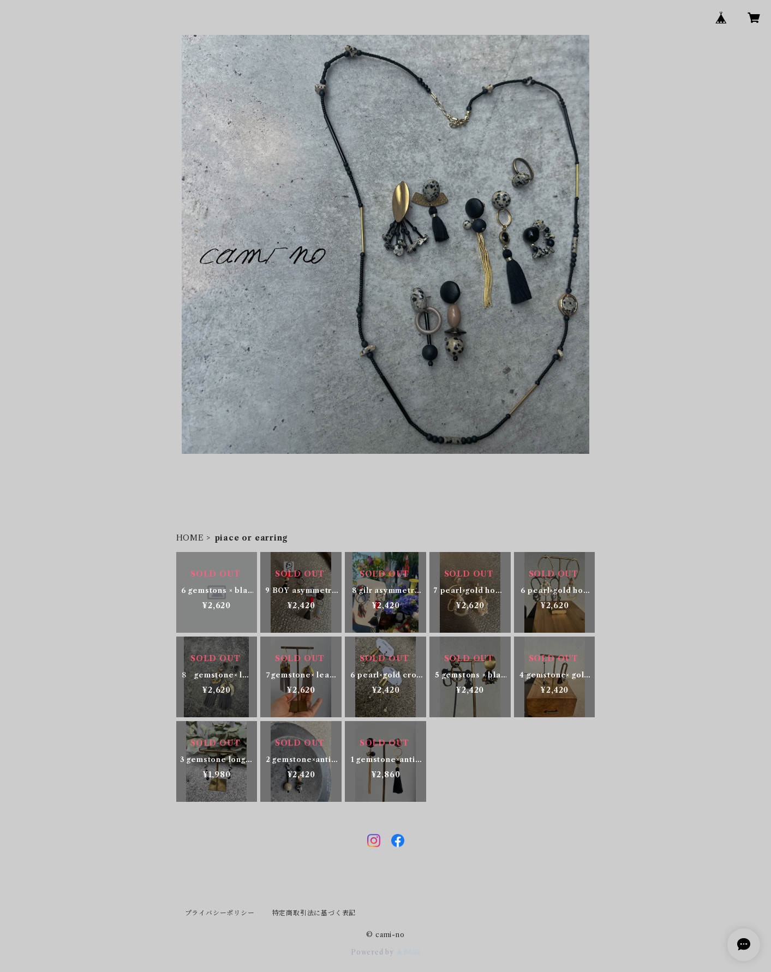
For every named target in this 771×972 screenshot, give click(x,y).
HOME (273, 500)
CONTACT (466, 500)
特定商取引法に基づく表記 (314, 913)
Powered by (385, 952)
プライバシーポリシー (220, 913)
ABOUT (328, 500)
